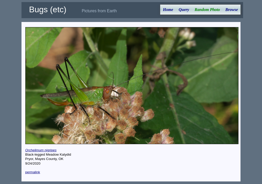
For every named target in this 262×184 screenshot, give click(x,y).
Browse (231, 9)
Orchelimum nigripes (41, 150)
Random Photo (207, 9)
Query (184, 9)
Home (168, 9)
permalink (32, 172)
